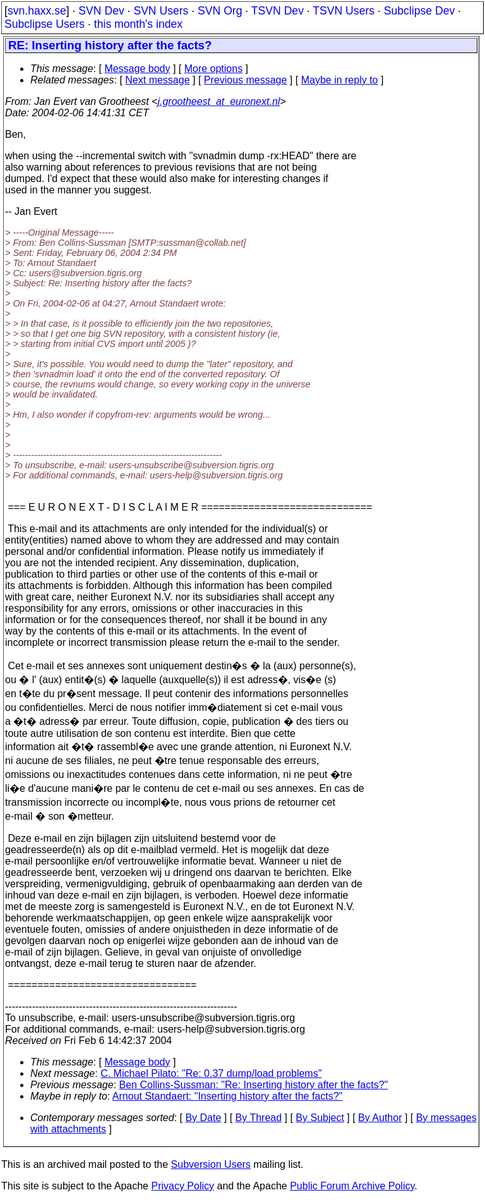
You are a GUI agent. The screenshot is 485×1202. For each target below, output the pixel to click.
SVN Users (160, 10)
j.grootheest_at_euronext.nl (218, 101)
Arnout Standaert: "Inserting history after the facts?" (227, 1096)
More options (213, 68)
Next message (157, 80)
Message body (137, 68)
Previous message (245, 80)
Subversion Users (211, 1164)
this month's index (138, 24)
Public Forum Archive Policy (352, 1186)
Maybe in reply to (339, 80)
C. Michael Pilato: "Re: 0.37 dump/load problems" (210, 1073)
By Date (203, 1117)
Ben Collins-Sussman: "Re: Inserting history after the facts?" (253, 1084)
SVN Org (220, 10)
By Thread (259, 1117)
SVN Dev (101, 10)
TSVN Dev (277, 10)
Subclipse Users (44, 24)
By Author (380, 1117)
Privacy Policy (182, 1186)
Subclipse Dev (419, 10)
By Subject (320, 1117)
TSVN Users (343, 10)
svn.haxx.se (37, 10)
